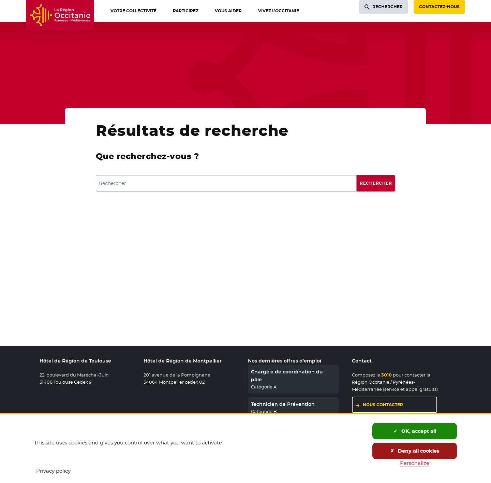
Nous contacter (400, 404)
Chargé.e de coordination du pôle (287, 375)
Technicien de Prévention (283, 404)
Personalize (414, 463)
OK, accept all (414, 431)
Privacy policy (53, 471)
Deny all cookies (415, 451)
